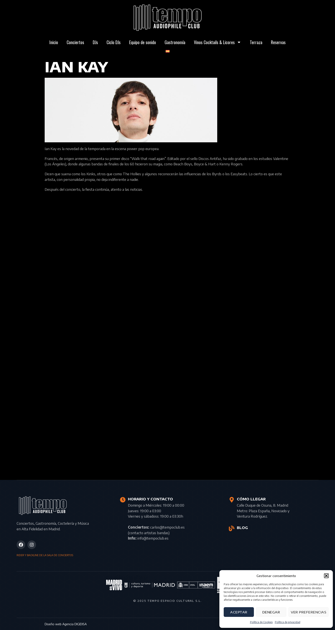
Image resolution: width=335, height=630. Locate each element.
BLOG (242, 528)
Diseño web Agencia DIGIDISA (66, 624)
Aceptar (238, 612)
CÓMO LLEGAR (251, 499)
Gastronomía (175, 42)
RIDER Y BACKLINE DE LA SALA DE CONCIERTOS (45, 555)
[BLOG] (232, 528)
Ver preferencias (308, 612)
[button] (326, 576)
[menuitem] (167, 51)
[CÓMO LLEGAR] (232, 500)
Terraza (256, 42)
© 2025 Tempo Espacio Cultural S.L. (167, 600)
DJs (95, 42)
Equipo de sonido (142, 42)
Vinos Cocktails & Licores (217, 42)
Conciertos (75, 42)
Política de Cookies (261, 622)
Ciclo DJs (114, 42)
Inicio (53, 42)
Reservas (278, 42)
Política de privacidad (287, 622)
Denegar (271, 612)
